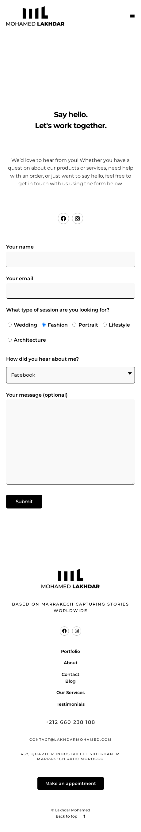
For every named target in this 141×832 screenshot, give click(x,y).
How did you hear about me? (70, 370)
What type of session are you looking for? (70, 327)
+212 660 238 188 (70, 722)
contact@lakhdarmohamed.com (70, 739)
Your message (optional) (70, 439)
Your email (70, 285)
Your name (70, 253)
